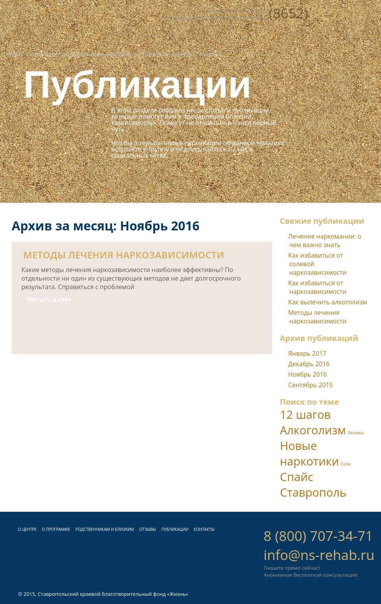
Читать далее (49, 299)
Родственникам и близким (98, 54)
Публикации (174, 54)
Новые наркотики (309, 453)
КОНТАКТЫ (204, 529)
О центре (12, 54)
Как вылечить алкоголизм (327, 302)
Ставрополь (313, 492)
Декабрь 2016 (309, 364)
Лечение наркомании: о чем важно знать (324, 240)
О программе (43, 54)
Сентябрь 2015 (310, 385)
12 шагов (305, 414)
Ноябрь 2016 (307, 374)
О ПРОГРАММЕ (56, 529)
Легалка (356, 432)
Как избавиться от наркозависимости (317, 287)
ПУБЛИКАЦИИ (174, 529)
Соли (346, 464)
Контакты (205, 54)
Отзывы (146, 54)
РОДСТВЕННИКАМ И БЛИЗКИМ (104, 529)
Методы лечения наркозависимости (317, 316)
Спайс (296, 477)
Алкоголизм (313, 430)
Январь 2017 (307, 353)
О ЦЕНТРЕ (27, 529)
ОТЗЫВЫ (148, 529)
